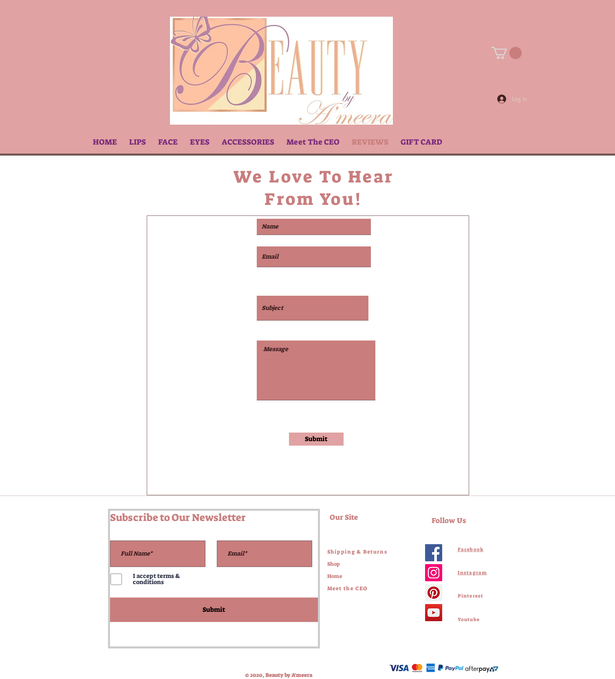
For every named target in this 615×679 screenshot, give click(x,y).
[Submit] (316, 439)
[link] (507, 53)
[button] (137, 141)
